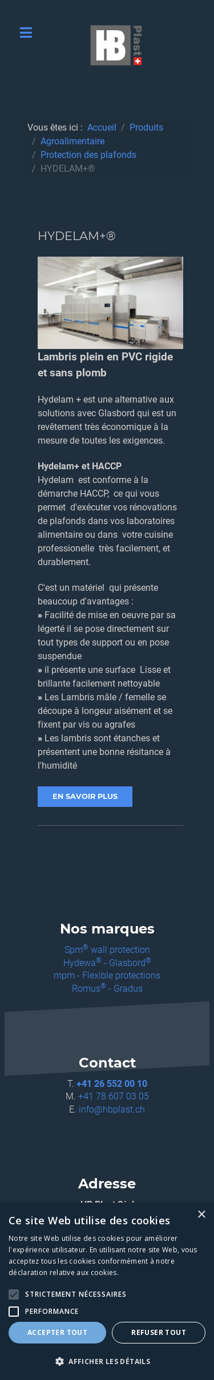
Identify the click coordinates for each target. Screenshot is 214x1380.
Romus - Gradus (107, 988)
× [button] (201, 1215)
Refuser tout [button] (158, 1332)
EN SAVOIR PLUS (85, 796)
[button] (107, 1361)
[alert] (107, 1291)
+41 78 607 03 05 (113, 1096)
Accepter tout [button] (57, 1332)
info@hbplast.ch (112, 1109)
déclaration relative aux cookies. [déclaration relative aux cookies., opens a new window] (64, 1272)
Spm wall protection (107, 949)
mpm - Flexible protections (107, 975)
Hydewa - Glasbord (107, 962)
